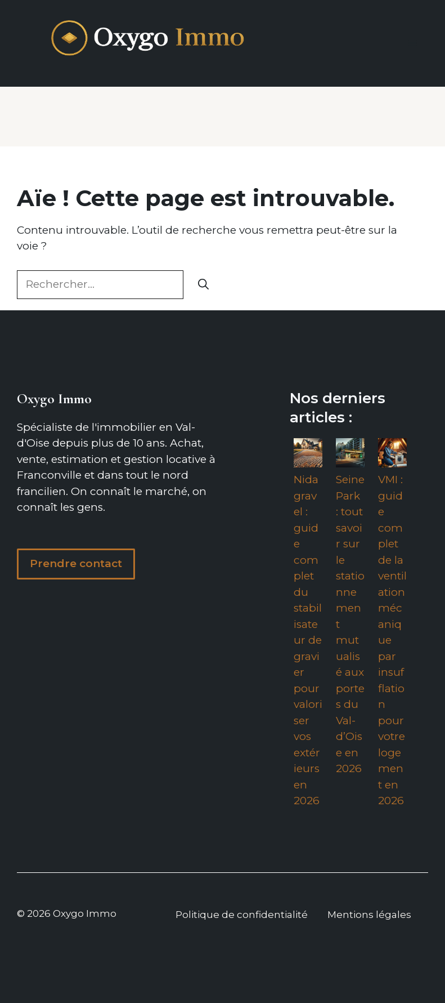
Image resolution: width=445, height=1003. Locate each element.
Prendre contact (76, 563)
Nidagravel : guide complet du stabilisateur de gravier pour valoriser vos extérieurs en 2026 (308, 640)
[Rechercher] (203, 284)
